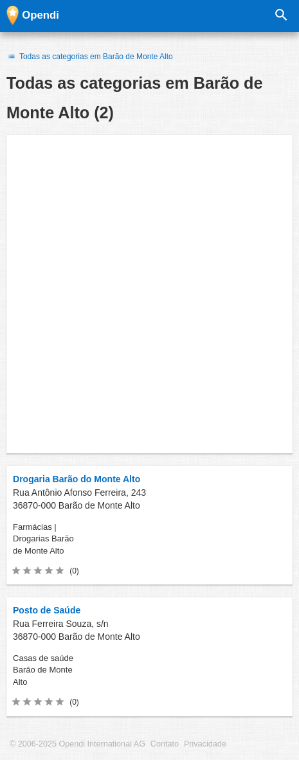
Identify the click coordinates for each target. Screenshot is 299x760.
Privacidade (205, 743)
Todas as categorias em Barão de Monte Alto (89, 56)
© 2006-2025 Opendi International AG (77, 743)
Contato (164, 743)
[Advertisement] (149, 294)
